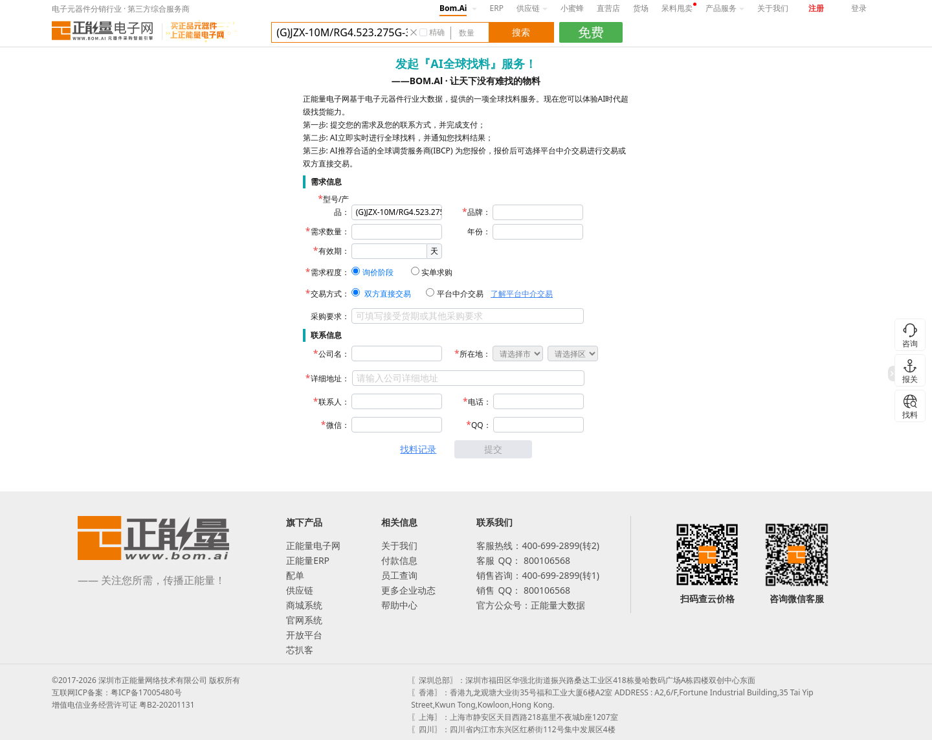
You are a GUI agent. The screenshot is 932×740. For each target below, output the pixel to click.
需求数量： (330, 231)
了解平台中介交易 (522, 293)
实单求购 (436, 272)
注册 (816, 8)
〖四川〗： (430, 729)
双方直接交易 (387, 293)
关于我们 (772, 8)
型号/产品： (336, 206)
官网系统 (304, 620)
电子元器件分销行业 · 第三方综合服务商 (121, 8)
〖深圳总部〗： (438, 680)
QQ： (481, 425)
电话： (479, 401)
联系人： (334, 401)
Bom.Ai (453, 8)
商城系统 (304, 605)
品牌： (479, 212)
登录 (859, 8)
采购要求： (330, 316)
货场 (641, 8)
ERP (497, 8)
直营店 (608, 8)
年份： (479, 231)
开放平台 (304, 635)
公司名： (334, 353)
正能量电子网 (313, 545)
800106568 (545, 560)
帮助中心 (399, 605)
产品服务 (724, 8)
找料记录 (418, 449)
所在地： (475, 353)
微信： (338, 425)
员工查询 (399, 575)
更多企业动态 (408, 590)
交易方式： (330, 293)
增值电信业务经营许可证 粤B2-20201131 (123, 704)
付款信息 (399, 560)
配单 (295, 575)
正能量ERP (307, 560)
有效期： (334, 250)
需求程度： (330, 272)
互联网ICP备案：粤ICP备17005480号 (117, 692)
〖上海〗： (430, 717)
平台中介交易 (460, 293)
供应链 (532, 8)
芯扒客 (299, 650)
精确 (437, 32)
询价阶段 (378, 272)
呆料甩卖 (677, 8)
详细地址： (330, 378)
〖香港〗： (430, 692)
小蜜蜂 (572, 8)
